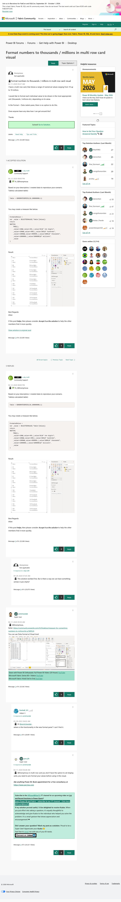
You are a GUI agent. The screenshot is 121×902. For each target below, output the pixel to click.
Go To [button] (109, 24)
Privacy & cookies (91, 886)
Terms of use (104, 886)
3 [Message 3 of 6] (20, 847)
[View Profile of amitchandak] (23, 616)
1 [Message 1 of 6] (15, 140)
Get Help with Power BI (51, 42)
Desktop (72, 42)
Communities (71, 18)
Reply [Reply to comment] (69, 347)
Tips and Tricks (31, 134)
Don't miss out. (107, 34)
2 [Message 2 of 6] (15, 689)
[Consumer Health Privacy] (30, 894)
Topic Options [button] (67, 63)
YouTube (61, 675)
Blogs (82, 18)
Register (85, 24)
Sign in (94, 24)
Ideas (61, 18)
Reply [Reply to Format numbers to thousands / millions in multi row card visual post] (69, 148)
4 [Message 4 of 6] (20, 737)
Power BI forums (15, 42)
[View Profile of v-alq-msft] (25, 170)
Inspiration (51, 18)
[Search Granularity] (52, 29)
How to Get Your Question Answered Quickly (92, 132)
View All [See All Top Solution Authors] (86, 183)
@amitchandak (25, 727)
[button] (53, 63)
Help (101, 24)
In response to (21, 573)
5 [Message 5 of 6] (15, 339)
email (26, 834)
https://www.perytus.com (24, 788)
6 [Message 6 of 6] (20, 592)
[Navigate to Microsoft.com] (8, 18)
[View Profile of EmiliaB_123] (23, 713)
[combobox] (90, 29)
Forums (40, 18)
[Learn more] (90, 104)
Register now (7, 11)
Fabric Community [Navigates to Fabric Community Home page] (27, 18)
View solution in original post (19, 331)
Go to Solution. (45, 124)
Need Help (19, 134)
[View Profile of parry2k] (26, 761)
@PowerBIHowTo (34, 798)
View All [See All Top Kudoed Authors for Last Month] (86, 232)
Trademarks (116, 886)
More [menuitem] (90, 18)
